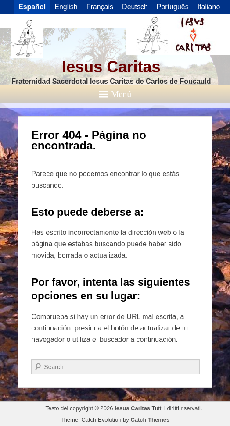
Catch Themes (149, 419)
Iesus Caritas (111, 67)
